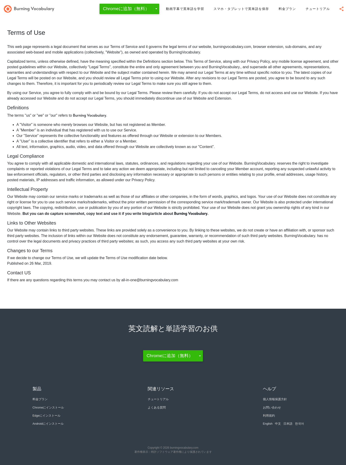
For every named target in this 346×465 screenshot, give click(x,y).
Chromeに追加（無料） (126, 8)
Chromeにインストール (48, 407)
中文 (278, 423)
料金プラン (287, 9)
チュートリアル (318, 9)
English (268, 423)
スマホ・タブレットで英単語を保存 (241, 9)
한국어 (299, 423)
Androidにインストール (48, 423)
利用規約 (269, 415)
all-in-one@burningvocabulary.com (149, 280)
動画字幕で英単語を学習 (185, 9)
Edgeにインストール (46, 415)
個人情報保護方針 (275, 399)
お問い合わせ (272, 407)
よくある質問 (157, 407)
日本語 (287, 423)
